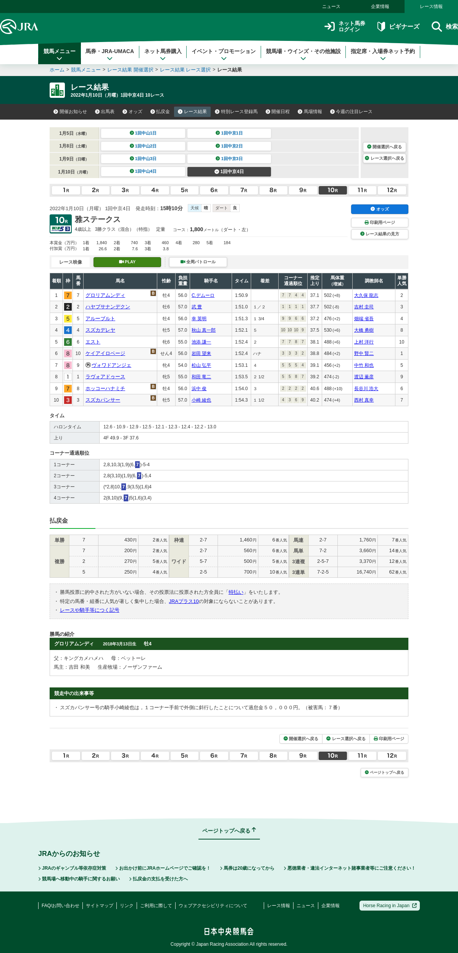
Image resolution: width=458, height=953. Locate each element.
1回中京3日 (229, 158)
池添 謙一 (201, 342)
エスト (92, 342)
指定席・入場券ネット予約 (383, 54)
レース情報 (431, 6)
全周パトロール (198, 261)
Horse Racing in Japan (390, 905)
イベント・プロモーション (224, 54)
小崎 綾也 (201, 400)
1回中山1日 (143, 133)
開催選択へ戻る (384, 146)
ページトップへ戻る (384, 772)
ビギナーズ (398, 26)
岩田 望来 (201, 353)
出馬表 (105, 111)
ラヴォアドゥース (105, 376)
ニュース (331, 6)
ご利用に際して (156, 905)
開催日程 (278, 111)
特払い (236, 592)
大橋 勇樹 (364, 330)
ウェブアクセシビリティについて (213, 905)
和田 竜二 (201, 376)
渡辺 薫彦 (364, 376)
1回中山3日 (143, 158)
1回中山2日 (143, 146)
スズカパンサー (102, 400)
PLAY (127, 261)
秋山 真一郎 (204, 330)
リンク (127, 905)
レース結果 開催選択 (130, 70)
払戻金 (160, 111)
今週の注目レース (351, 111)
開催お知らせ (70, 111)
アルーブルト (100, 318)
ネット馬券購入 (163, 54)
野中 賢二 (364, 353)
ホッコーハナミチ (105, 388)
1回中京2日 (229, 146)
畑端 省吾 (364, 318)
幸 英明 (199, 318)
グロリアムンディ (105, 295)
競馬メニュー (60, 54)
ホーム (57, 70)
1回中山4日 (143, 171)
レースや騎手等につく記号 (89, 610)
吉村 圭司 (364, 307)
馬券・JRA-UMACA (109, 54)
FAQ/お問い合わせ (60, 905)
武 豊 (197, 307)
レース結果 (192, 111)
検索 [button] (445, 26)
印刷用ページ (379, 222)
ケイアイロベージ (105, 353)
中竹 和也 (364, 365)
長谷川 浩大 (366, 388)
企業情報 (380, 6)
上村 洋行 (364, 342)
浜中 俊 (199, 388)
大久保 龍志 (366, 295)
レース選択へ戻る (384, 158)
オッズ (132, 111)
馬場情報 (310, 111)
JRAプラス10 (184, 601)
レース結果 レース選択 (185, 70)
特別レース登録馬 (236, 111)
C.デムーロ (203, 295)
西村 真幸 (364, 400)
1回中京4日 (229, 171)
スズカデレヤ (100, 330)
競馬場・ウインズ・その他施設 (303, 54)
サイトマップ (99, 905)
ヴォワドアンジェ (111, 365)
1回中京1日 (229, 133)
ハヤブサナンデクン (107, 307)
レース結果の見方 (379, 234)
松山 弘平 (201, 365)
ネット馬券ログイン (344, 26)
